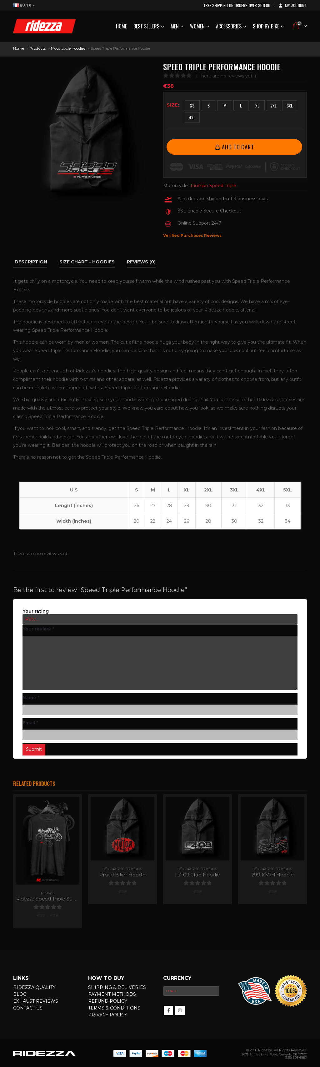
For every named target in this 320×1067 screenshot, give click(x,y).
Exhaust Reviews (35, 1001)
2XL (273, 105)
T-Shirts (47, 893)
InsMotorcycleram (180, 1010)
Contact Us (27, 1008)
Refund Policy (107, 1001)
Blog (20, 994)
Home (121, 26)
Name (30, 698)
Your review (38, 629)
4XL (192, 117)
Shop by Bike (266, 26)
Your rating (35, 611)
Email (30, 722)
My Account (292, 5)
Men (175, 26)
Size (172, 105)
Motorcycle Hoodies (68, 48)
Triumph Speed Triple (213, 185)
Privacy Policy (107, 1015)
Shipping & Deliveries (117, 987)
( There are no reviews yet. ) (226, 76)
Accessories (229, 26)
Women (197, 26)
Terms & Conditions (114, 1008)
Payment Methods (112, 994)
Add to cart (238, 146)
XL (257, 105)
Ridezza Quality (34, 987)
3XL (290, 105)
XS (192, 105)
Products (37, 48)
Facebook (168, 1010)
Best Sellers (146, 26)
